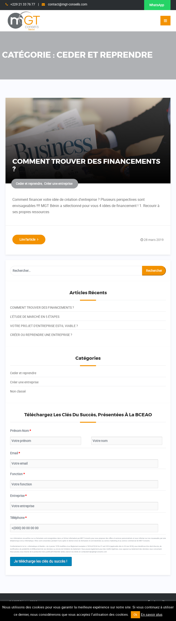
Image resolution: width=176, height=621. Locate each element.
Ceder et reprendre (29, 183)
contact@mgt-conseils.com (67, 4)
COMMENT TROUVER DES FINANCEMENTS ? (86, 165)
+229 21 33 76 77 (22, 4)
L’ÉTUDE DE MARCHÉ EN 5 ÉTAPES (34, 316)
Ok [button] (135, 615)
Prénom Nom (20, 430)
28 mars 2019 (154, 239)
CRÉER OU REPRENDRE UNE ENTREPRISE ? (41, 334)
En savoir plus (151, 614)
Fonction (17, 474)
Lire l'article (28, 239)
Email (15, 453)
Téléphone (18, 517)
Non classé (18, 391)
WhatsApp (156, 5)
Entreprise (18, 495)
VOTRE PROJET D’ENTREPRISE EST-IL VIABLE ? (44, 326)
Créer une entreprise (58, 183)
